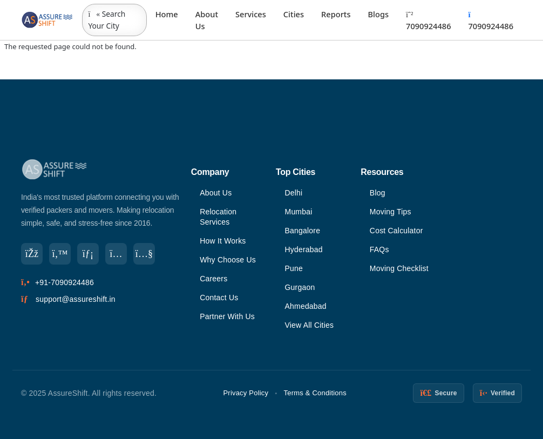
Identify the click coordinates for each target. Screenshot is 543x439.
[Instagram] (116, 254)
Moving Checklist (399, 268)
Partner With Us (227, 316)
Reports (335, 14)
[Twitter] (60, 254)
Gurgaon (300, 287)
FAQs (379, 249)
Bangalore (303, 230)
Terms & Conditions (315, 393)
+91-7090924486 (64, 282)
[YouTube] (144, 254)
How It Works (223, 241)
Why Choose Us (228, 259)
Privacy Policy (246, 393)
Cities (293, 14)
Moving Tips (390, 211)
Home (166, 14)
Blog (377, 192)
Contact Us (219, 297)
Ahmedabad (306, 306)
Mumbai (299, 211)
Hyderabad (304, 249)
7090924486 (428, 21)
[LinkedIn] (88, 254)
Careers (213, 278)
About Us (206, 20)
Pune (294, 268)
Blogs (378, 14)
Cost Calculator (396, 230)
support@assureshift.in (76, 299)
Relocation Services (218, 216)
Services (250, 14)
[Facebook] (32, 254)
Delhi (294, 192)
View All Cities (309, 325)
